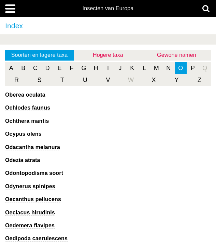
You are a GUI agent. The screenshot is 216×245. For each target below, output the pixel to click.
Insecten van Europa (108, 8)
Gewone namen (176, 55)
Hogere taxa (108, 55)
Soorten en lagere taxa (39, 55)
